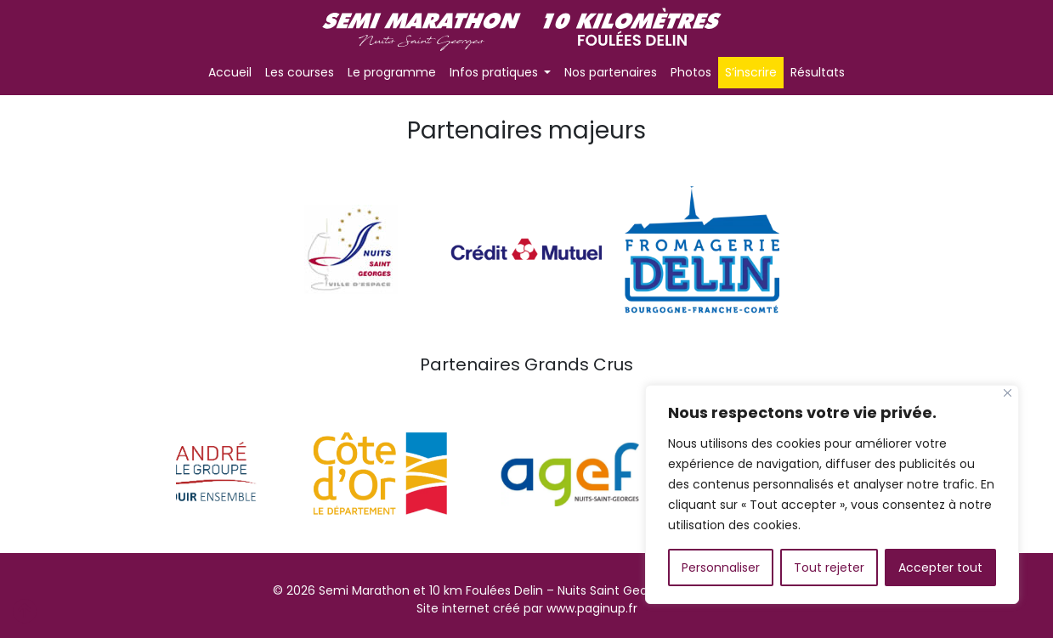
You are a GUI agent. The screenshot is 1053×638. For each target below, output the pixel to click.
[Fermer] (1007, 393)
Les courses (299, 72)
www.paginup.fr (591, 608)
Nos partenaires (610, 72)
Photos (691, 72)
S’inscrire (751, 72)
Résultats (817, 72)
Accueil (230, 72)
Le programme (392, 72)
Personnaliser (721, 567)
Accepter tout (940, 567)
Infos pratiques (495, 72)
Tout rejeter (829, 567)
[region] (832, 494)
